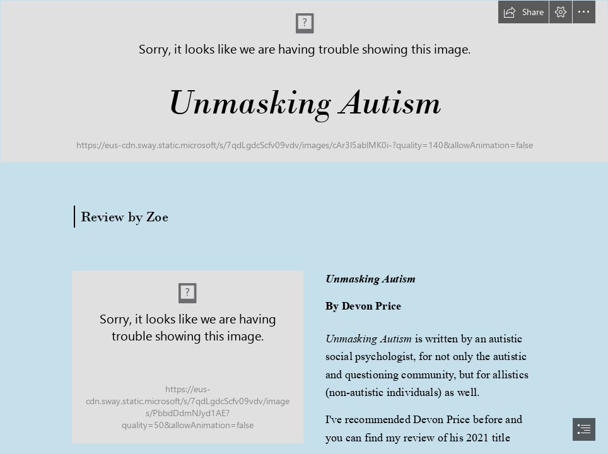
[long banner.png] (304, 81)
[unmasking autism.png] (187, 357)
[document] (304, 227)
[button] (523, 12)
